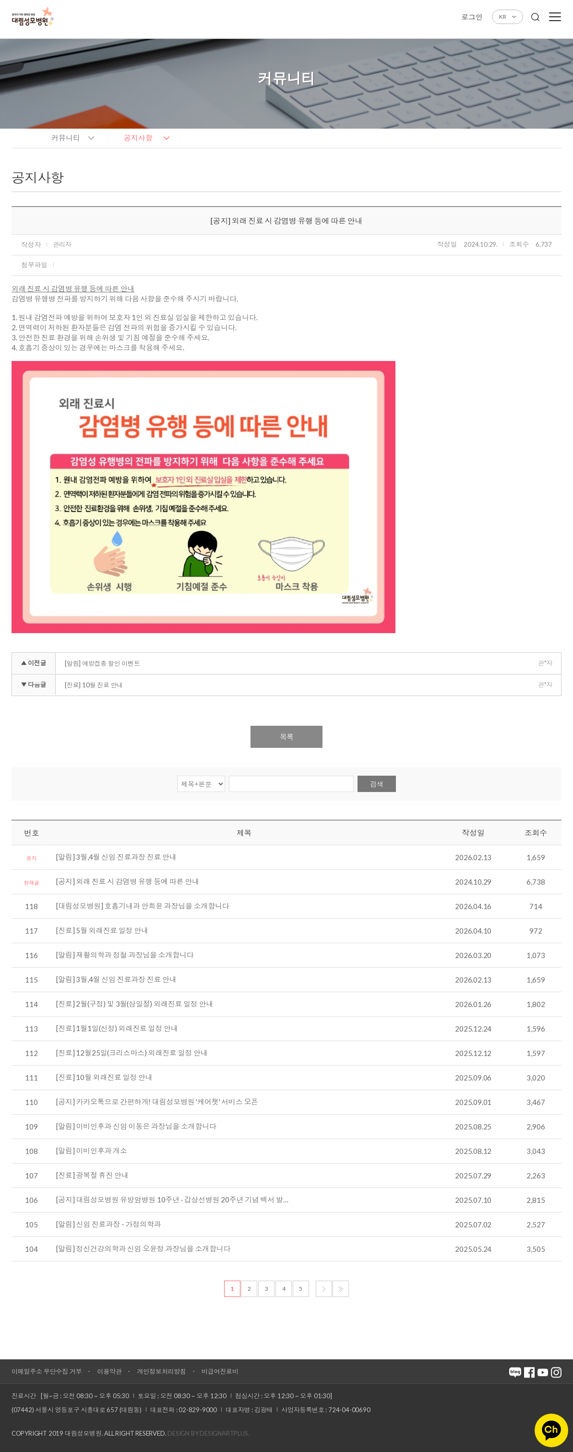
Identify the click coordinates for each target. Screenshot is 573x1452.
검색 (376, 784)
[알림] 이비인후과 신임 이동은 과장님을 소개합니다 (136, 1126)
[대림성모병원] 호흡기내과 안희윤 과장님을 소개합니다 (142, 906)
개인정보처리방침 (161, 1371)
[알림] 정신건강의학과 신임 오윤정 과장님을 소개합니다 (143, 1249)
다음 (324, 1289)
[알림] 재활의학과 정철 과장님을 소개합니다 (124, 955)
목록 (286, 736)
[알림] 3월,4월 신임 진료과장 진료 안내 (116, 857)
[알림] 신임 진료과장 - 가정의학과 (108, 1224)
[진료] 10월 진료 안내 (94, 685)
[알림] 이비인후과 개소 (91, 1151)
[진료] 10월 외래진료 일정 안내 (104, 1077)
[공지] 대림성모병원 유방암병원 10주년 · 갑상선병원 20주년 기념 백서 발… (172, 1200)
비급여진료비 (220, 1371)
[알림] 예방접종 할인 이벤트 (102, 663)
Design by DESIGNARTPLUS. (208, 1433)
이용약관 (109, 1371)
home (21, 137)
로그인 (471, 17)
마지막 (341, 1289)
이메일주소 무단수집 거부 (47, 1371)
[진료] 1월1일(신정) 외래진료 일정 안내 (117, 1028)
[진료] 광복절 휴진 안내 (92, 1175)
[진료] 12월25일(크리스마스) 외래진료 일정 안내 (131, 1053)
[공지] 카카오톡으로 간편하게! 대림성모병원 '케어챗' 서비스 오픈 (157, 1102)
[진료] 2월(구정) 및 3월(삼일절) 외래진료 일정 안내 (134, 1004)
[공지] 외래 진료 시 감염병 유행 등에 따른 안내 (127, 882)
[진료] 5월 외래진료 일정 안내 (102, 931)
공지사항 (138, 137)
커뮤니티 (65, 137)
